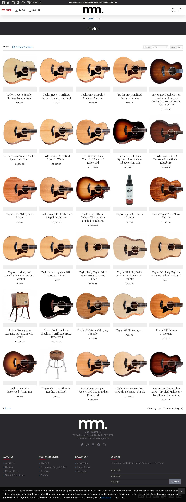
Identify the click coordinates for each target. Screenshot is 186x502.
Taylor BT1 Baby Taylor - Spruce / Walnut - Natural (166, 274)
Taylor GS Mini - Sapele (129, 330)
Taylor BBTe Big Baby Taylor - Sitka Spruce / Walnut (130, 275)
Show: (173, 47)
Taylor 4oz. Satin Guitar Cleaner (129, 216)
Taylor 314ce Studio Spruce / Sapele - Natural (56, 216)
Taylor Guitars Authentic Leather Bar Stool (56, 390)
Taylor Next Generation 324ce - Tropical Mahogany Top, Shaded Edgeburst (166, 392)
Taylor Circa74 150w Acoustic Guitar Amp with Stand (19, 333)
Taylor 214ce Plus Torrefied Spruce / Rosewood (93, 159)
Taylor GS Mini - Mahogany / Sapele (93, 332)
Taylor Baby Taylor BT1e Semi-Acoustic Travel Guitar (93, 275)
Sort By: (147, 47)
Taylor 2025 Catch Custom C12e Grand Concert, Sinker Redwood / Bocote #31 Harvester (166, 99)
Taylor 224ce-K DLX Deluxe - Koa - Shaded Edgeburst (166, 159)
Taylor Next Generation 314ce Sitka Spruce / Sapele (129, 390)
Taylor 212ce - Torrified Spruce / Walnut (56, 157)
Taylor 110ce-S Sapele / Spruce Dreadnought (19, 96)
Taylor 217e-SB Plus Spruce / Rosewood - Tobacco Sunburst (130, 159)
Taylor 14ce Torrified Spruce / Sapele (130, 96)
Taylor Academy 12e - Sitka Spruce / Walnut (56, 274)
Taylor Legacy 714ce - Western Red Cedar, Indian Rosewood (93, 392)
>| (10, 408)
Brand (91, 18)
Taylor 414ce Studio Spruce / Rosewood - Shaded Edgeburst (93, 217)
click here (106, 497)
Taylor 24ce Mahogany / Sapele (19, 216)
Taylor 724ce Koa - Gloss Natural (166, 216)
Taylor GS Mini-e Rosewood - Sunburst (19, 390)
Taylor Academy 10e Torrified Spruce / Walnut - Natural (19, 275)
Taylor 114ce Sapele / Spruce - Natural (93, 96)
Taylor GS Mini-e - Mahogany (166, 332)
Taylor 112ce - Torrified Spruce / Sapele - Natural (56, 96)
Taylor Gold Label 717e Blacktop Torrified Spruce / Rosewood (56, 333)
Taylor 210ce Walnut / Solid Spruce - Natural (19, 157)
